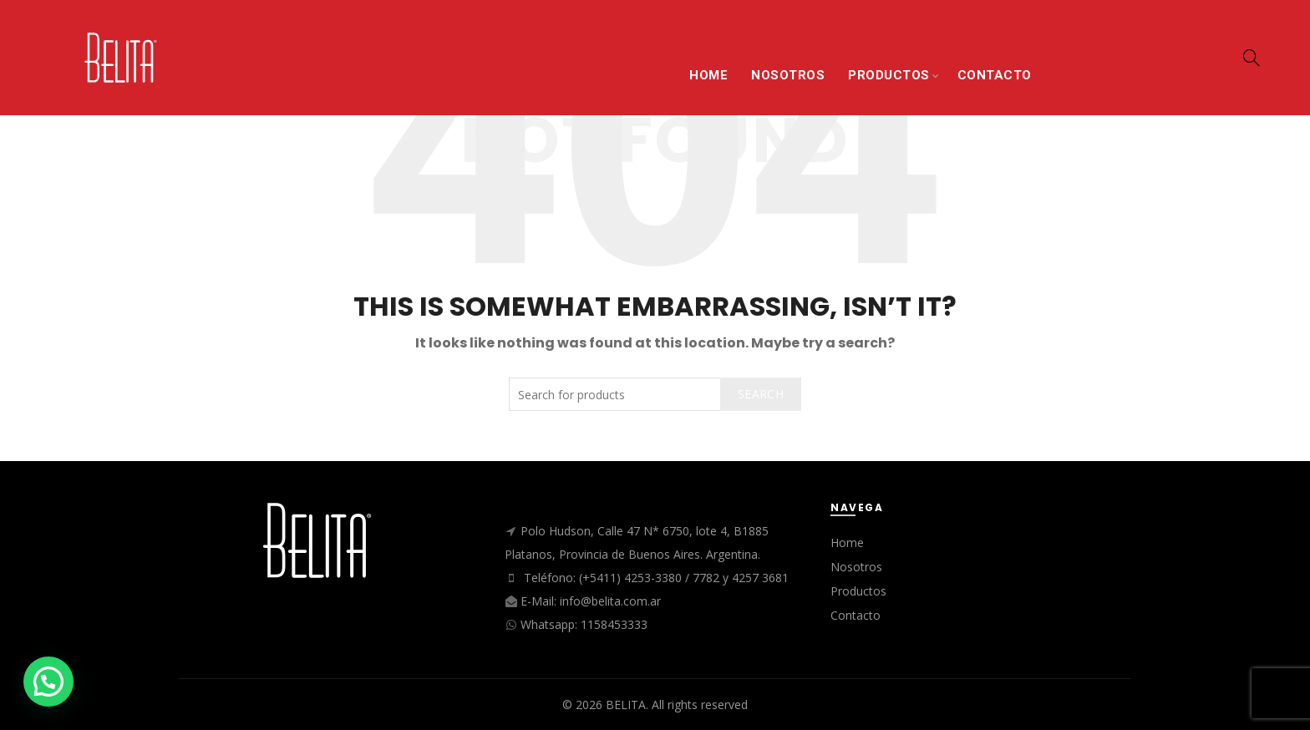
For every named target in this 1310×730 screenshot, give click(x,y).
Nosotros (856, 567)
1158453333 (614, 624)
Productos (858, 591)
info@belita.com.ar (610, 601)
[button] (48, 681)
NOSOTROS (788, 75)
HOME (708, 75)
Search (761, 394)
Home (847, 542)
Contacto (855, 615)
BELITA (626, 704)
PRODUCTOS (889, 75)
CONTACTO (994, 75)
